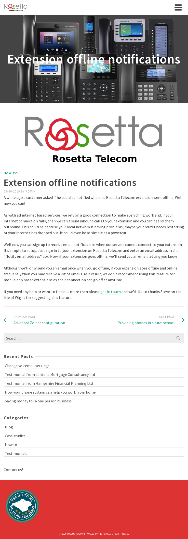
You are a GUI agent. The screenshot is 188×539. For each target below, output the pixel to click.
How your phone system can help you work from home (50, 392)
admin (31, 191)
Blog (9, 426)
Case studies (15, 435)
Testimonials (16, 453)
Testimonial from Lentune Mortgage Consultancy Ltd (50, 374)
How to (11, 173)
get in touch (110, 291)
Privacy (125, 533)
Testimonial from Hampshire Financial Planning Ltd (49, 383)
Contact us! (13, 469)
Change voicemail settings (27, 365)
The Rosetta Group (108, 533)
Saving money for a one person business (38, 400)
